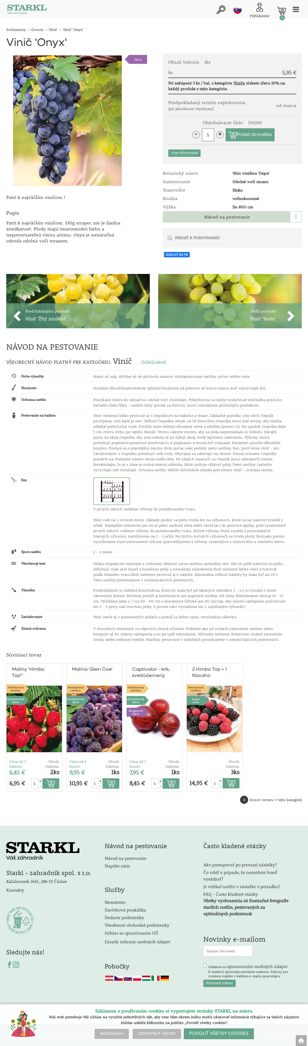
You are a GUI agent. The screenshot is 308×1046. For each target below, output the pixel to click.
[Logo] (26, 10)
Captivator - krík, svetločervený (151, 672)
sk (238, 10)
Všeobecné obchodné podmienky (137, 925)
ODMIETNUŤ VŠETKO (157, 1034)
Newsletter (115, 902)
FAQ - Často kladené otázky (230, 894)
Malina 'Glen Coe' (92, 669)
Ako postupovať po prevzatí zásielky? (240, 865)
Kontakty (15, 890)
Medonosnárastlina (16, 689)
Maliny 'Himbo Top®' (28, 672)
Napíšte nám (117, 866)
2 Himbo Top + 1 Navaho (209, 672)
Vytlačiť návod (153, 361)
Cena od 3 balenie (17, 764)
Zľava (138, 59)
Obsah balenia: (52, 764)
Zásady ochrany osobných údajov (138, 941)
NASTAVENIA (111, 1034)
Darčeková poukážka (125, 910)
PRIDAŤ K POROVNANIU (197, 237)
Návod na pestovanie (227, 217)
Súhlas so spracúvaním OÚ (131, 933)
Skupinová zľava (136, 712)
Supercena (196, 700)
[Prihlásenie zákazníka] (259, 11)
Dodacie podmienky (124, 917)
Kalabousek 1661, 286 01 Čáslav (36, 881)
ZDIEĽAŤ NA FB (177, 254)
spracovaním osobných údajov (257, 966)
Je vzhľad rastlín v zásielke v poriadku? (241, 886)
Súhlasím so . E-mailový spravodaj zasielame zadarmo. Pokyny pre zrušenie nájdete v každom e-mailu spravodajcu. (248, 971)
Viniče (239, 83)
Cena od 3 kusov (77, 764)
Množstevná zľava (15, 700)
